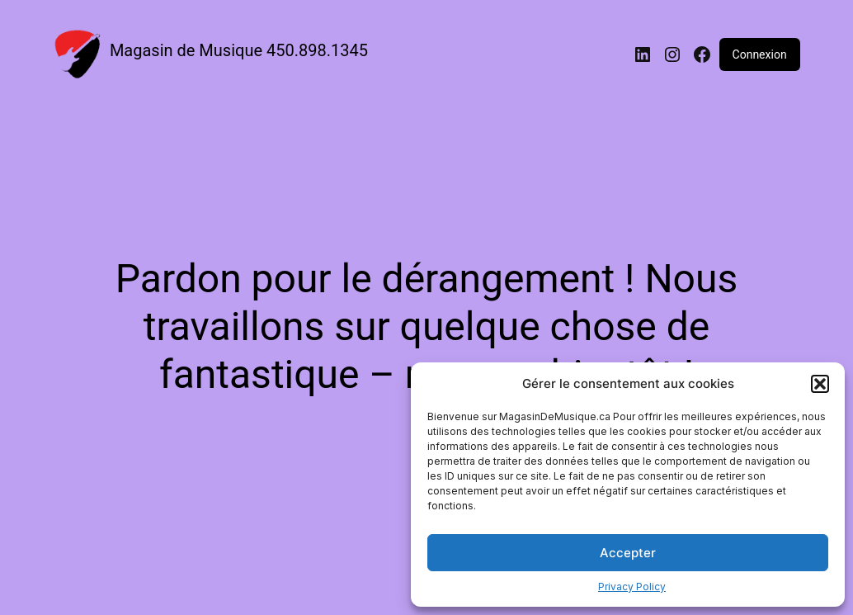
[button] (820, 384)
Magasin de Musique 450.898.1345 (239, 50)
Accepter (628, 553)
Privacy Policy (632, 586)
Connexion (760, 54)
